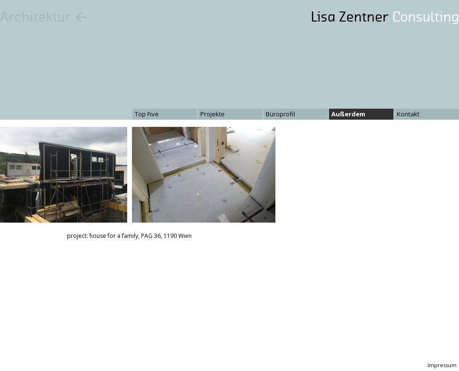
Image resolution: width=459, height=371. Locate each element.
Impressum (442, 365)
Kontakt (408, 114)
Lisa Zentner (385, 17)
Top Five (147, 114)
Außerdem (348, 114)
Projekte (212, 114)
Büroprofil (280, 114)
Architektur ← (43, 17)
